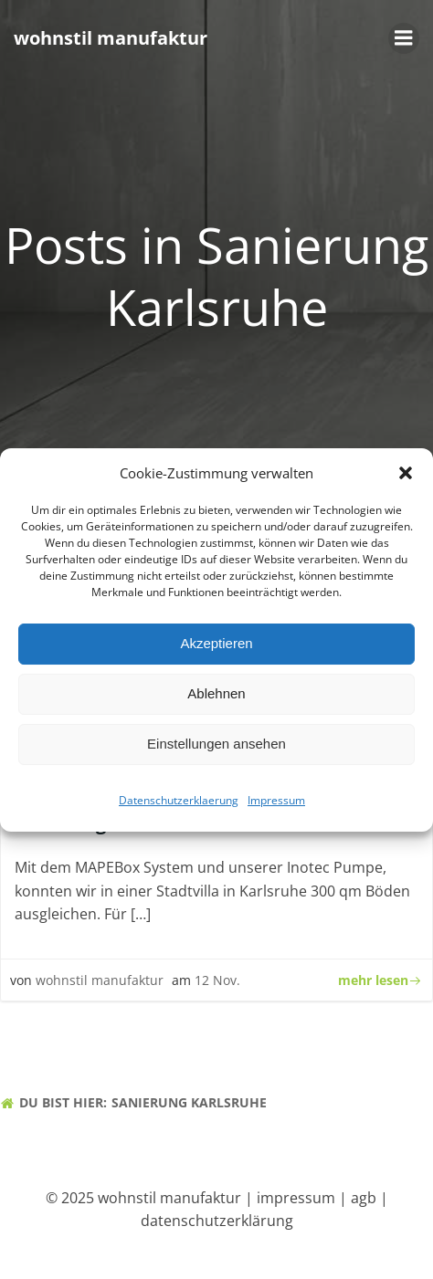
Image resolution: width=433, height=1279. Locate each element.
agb (363, 1198)
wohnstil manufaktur (100, 980)
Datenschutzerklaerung (178, 806)
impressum (296, 1198)
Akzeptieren (216, 649)
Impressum (276, 806)
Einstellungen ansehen (216, 750)
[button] (405, 479)
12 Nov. (217, 980)
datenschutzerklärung (217, 1221)
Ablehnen (216, 700)
